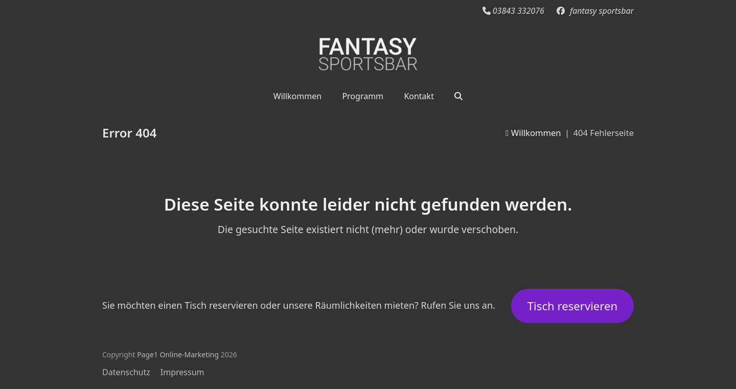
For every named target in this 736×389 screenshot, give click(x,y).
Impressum (182, 372)
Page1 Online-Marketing (178, 354)
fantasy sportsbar (602, 10)
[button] (458, 95)
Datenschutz (126, 372)
